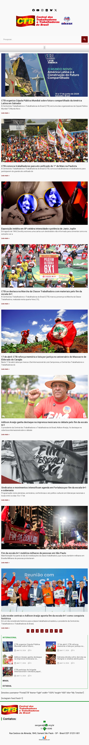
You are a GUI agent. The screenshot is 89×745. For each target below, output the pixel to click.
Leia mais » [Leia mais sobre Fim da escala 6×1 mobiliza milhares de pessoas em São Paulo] (5, 563)
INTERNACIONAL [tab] (10, 638)
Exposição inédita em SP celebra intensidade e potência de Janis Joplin (38, 228)
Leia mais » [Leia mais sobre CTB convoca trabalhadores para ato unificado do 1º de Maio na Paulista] (5, 176)
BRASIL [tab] (6, 681)
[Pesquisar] (84, 39)
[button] (44, 47)
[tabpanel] (44, 659)
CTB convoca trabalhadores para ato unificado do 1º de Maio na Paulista (39, 166)
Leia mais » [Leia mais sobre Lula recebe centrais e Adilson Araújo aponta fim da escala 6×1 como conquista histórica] (5, 628)
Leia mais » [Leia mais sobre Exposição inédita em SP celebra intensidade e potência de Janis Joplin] (5, 238)
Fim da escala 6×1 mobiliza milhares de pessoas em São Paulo (33, 553)
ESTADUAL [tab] (7, 686)
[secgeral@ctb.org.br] (44, 721)
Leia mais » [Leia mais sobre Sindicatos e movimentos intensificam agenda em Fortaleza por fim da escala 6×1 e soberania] (5, 500)
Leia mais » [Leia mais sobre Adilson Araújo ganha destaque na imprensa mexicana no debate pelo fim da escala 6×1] (5, 434)
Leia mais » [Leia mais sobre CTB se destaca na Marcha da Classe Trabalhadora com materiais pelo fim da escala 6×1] (5, 304)
